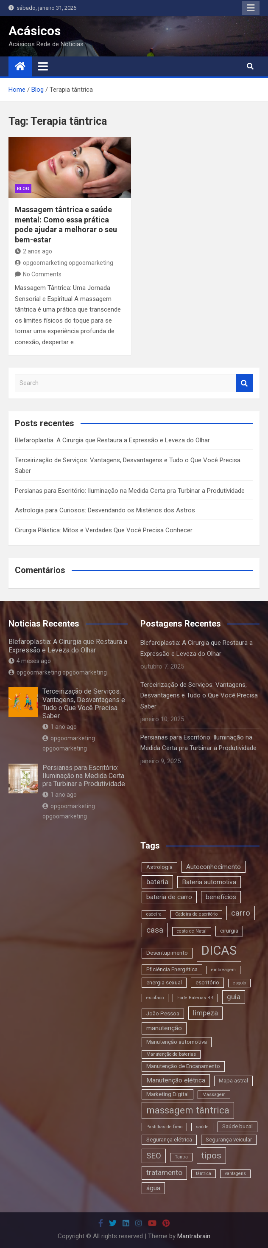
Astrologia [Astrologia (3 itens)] (159, 867)
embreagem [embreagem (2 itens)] (223, 970)
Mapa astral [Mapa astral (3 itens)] (233, 1080)
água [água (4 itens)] (153, 1188)
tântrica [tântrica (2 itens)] (203, 1173)
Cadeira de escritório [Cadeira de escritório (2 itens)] (196, 914)
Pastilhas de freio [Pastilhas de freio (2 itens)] (164, 1127)
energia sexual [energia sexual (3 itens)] (164, 982)
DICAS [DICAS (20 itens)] (219, 950)
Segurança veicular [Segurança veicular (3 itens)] (229, 1139)
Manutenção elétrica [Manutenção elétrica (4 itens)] (175, 1080)
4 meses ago (29, 661)
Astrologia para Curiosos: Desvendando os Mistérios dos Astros (105, 510)
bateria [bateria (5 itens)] (157, 881)
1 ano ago (59, 726)
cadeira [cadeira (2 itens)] (154, 914)
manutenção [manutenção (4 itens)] (164, 1028)
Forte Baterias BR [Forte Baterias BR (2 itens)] (195, 998)
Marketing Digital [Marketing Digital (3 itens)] (167, 1094)
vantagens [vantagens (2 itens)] (235, 1173)
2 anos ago (33, 251)
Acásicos (34, 30)
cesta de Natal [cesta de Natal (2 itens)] (192, 931)
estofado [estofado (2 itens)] (155, 998)
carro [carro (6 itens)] (240, 913)
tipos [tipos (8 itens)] (211, 1155)
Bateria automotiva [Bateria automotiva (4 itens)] (209, 882)
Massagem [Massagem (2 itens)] (214, 1094)
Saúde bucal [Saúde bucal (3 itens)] (237, 1126)
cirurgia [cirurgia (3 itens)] (229, 931)
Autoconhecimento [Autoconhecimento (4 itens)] (213, 867)
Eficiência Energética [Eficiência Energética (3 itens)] (172, 969)
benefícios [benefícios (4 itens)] (221, 897)
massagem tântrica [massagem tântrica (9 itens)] (187, 1110)
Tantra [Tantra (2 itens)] (181, 1157)
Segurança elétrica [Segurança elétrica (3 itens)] (169, 1139)
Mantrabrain (193, 1236)
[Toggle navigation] (43, 66)
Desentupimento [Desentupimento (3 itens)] (167, 953)
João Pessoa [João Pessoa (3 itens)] (162, 1013)
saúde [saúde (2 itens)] (202, 1127)
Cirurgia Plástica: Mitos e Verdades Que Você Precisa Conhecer (104, 530)
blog (23, 188)
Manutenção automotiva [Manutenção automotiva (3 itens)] (176, 1042)
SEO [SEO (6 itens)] (153, 1156)
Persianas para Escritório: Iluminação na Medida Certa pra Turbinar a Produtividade (130, 491)
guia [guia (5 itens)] (233, 996)
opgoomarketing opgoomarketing (64, 262)
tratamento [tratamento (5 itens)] (164, 1172)
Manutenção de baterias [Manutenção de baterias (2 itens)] (171, 1054)
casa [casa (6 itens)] (154, 930)
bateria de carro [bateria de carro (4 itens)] (169, 897)
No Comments (42, 274)
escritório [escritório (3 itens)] (207, 982)
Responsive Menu (251, 8)
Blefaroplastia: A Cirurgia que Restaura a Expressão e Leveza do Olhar (112, 440)
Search (244, 383)
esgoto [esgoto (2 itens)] (239, 983)
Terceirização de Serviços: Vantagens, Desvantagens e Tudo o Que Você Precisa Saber (83, 703)
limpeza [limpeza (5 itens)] (205, 1013)
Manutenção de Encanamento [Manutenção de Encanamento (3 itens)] (183, 1066)
